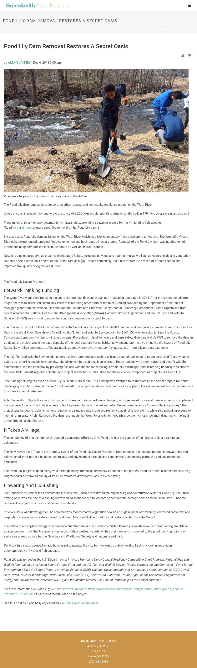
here (15, 227)
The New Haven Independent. (79, 603)
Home (125, 29)
